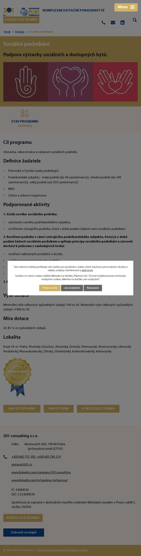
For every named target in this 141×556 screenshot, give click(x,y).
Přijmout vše (49, 288)
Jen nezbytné (72, 288)
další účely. (87, 270)
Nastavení (93, 288)
